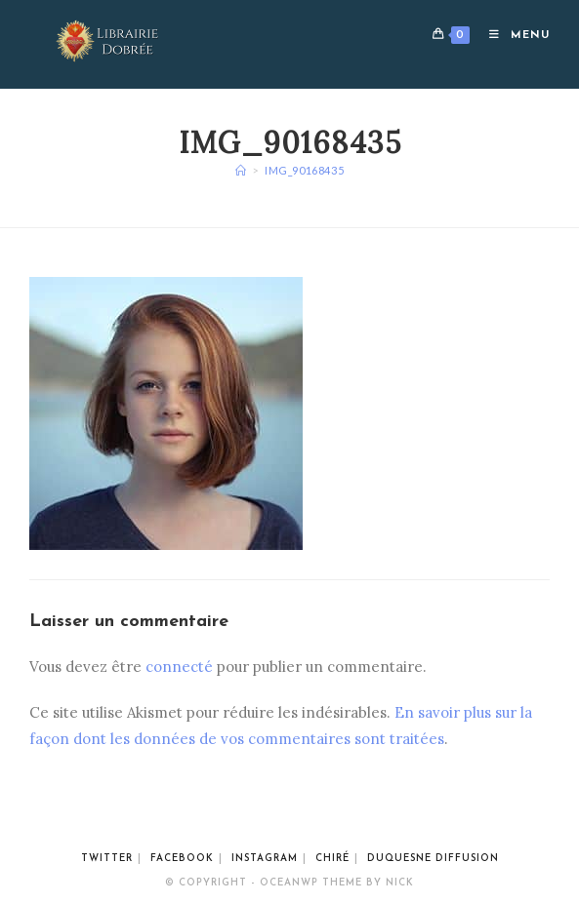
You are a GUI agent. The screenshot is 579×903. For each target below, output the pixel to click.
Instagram (264, 858)
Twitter (107, 858)
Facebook (182, 858)
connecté (179, 666)
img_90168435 (304, 170)
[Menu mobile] (512, 35)
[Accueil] (241, 170)
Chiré (332, 858)
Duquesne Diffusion (433, 858)
